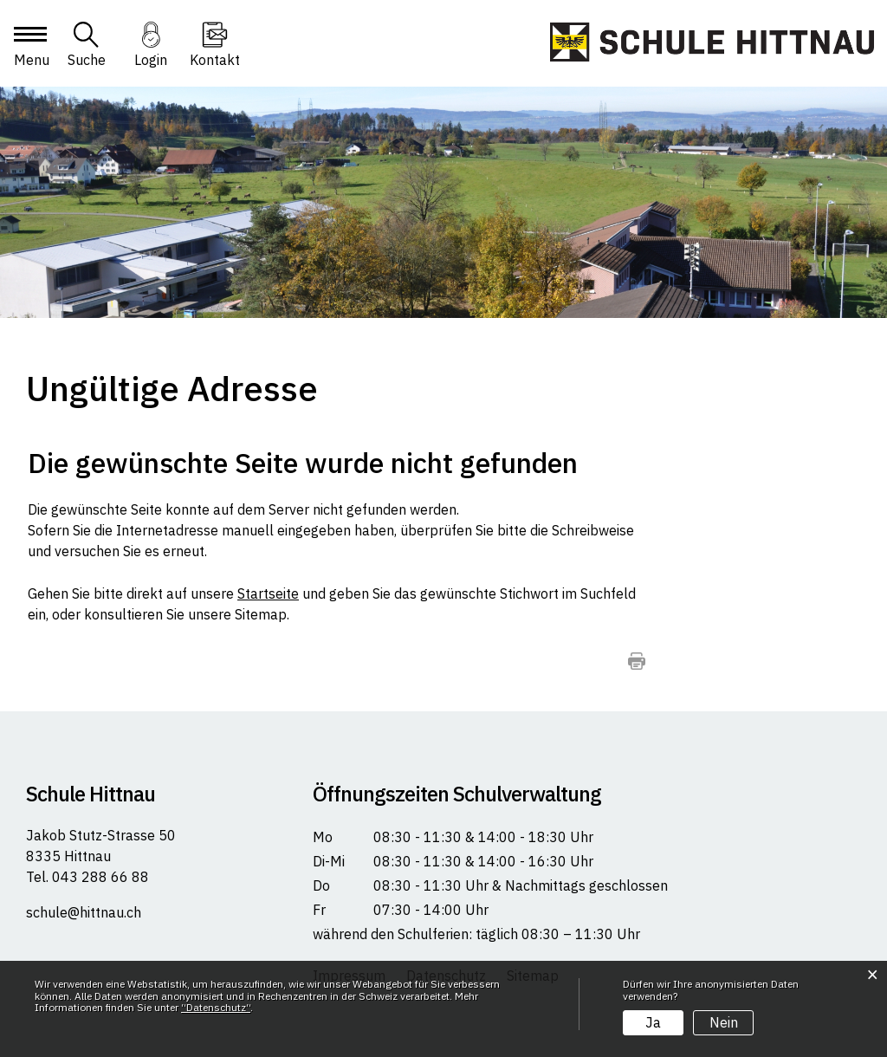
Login (150, 59)
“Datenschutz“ (215, 1007)
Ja (653, 1022)
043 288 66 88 (99, 876)
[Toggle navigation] (29, 49)
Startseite (268, 593)
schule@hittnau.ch (83, 912)
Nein (723, 1022)
